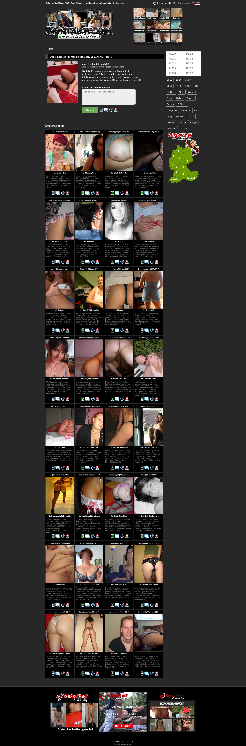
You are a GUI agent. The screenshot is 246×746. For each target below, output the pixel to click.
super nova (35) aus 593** (118, 269)
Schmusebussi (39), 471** (148, 132)
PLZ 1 (172, 58)
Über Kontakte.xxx (181, 3)
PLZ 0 (172, 53)
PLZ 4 (172, 73)
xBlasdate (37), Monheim (60, 543)
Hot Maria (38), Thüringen (89, 406)
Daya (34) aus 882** (149, 475)
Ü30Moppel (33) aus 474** (118, 132)
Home (50, 49)
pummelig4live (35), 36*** (59, 612)
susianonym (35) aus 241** (119, 338)
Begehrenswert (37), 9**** (148, 269)
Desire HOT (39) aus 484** (89, 475)
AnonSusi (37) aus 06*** (148, 200)
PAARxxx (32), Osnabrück (148, 338)
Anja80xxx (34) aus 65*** (89, 200)
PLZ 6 (189, 58)
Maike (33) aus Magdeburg (59, 200)
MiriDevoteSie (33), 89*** (89, 338)
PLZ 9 (189, 73)
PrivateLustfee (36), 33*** (89, 612)
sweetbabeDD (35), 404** (119, 406)
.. (99, 325)
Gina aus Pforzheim (60, 132)
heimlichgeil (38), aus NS (119, 475)
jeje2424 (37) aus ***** (59, 406)
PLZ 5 (189, 53)
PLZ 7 (189, 63)
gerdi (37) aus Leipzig (59, 269)
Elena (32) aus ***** (119, 543)
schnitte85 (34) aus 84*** (119, 612)
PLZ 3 (172, 68)
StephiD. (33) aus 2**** (89, 269)
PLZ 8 (189, 68)
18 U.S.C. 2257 (127, 742)
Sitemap (115, 742)
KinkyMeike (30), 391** (148, 406)
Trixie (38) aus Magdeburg (89, 132)
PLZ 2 (172, 63)
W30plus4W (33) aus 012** (148, 612)
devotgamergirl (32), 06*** (148, 543)
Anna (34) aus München (59, 338)
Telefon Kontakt (164, 3)
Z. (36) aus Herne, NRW (59, 475)
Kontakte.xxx (118, 3)
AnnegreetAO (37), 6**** (89, 543)
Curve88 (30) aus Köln (119, 200)
